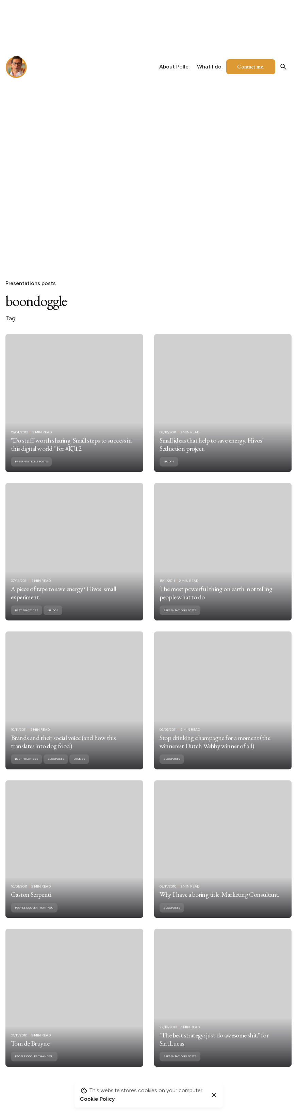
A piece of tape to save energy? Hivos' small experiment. (63, 601)
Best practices (26, 618)
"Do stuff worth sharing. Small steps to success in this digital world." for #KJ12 (71, 452)
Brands (79, 767)
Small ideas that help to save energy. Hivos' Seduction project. (212, 452)
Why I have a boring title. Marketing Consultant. (219, 902)
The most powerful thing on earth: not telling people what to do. (216, 601)
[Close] (214, 1095)
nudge (169, 470)
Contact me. (250, 66)
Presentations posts (30, 283)
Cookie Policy (97, 1099)
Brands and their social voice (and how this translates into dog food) (63, 750)
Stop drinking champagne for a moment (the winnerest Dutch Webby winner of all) (215, 750)
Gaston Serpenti (31, 902)
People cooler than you (34, 916)
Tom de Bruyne (30, 1051)
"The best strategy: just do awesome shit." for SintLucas (214, 1047)
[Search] (283, 67)
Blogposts (56, 767)
